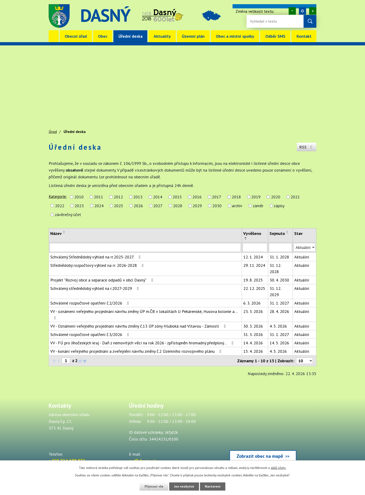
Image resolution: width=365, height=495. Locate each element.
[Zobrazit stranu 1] (66, 360)
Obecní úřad (76, 36)
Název (56, 233)
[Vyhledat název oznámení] (145, 247)
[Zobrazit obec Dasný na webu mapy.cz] (262, 433)
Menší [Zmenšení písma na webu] (292, 11)
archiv (237, 205)
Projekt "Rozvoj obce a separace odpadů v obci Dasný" (102, 280)
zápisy (279, 205)
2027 (157, 205)
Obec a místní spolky (235, 36)
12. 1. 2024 (253, 257)
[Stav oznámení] (304, 247)
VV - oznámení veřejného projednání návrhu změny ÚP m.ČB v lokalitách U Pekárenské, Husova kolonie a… (143, 314)
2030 (217, 205)
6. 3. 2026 (251, 303)
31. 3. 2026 (253, 334)
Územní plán (193, 36)
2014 (157, 197)
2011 (98, 197)
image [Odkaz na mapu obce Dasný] (211, 16)
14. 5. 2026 (279, 343)
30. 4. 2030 (279, 280)
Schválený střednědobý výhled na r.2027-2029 (95, 288)
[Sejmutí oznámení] (280, 247)
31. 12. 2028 (275, 268)
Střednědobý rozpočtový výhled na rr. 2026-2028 (97, 265)
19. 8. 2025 (253, 280)
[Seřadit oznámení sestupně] (64, 233)
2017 (216, 197)
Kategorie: (58, 196)
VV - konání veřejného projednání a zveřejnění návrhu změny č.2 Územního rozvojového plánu (136, 351)
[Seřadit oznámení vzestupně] (64, 231)
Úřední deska (130, 36)
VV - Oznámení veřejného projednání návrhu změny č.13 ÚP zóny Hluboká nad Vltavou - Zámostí (139, 326)
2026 (138, 205)
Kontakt (304, 36)
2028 (177, 205)
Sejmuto (277, 233)
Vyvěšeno (252, 233)
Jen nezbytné (184, 486)
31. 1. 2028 (279, 257)
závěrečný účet (68, 214)
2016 (197, 197)
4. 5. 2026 (278, 326)
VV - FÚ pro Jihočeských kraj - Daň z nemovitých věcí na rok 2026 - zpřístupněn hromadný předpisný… (142, 343)
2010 (79, 197)
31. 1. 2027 (279, 303)
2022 (59, 205)
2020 (275, 197)
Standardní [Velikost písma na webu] (302, 11)
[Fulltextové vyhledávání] (265, 21)
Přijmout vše (154, 486)
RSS (306, 147)
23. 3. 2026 (253, 311)
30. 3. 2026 (253, 326)
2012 (118, 197)
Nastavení (212, 486)
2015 (177, 197)
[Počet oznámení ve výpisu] (304, 361)
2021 (295, 197)
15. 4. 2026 (253, 351)
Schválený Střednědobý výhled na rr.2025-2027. (96, 257)
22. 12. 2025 (254, 288)
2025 (118, 205)
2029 (197, 205)
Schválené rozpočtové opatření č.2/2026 (90, 303)
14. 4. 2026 (253, 343)
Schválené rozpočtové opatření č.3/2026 (90, 334)
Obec (102, 36)
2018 (236, 197)
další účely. (278, 468)
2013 (137, 197)
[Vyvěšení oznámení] (255, 247)
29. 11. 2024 (254, 265)
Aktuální (301, 257)
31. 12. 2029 (275, 291)
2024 (99, 205)
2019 (255, 197)
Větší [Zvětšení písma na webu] (312, 11)
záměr (258, 205)
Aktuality (162, 36)
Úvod (54, 36)
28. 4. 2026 (279, 311)
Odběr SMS (275, 36)
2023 (79, 205)
